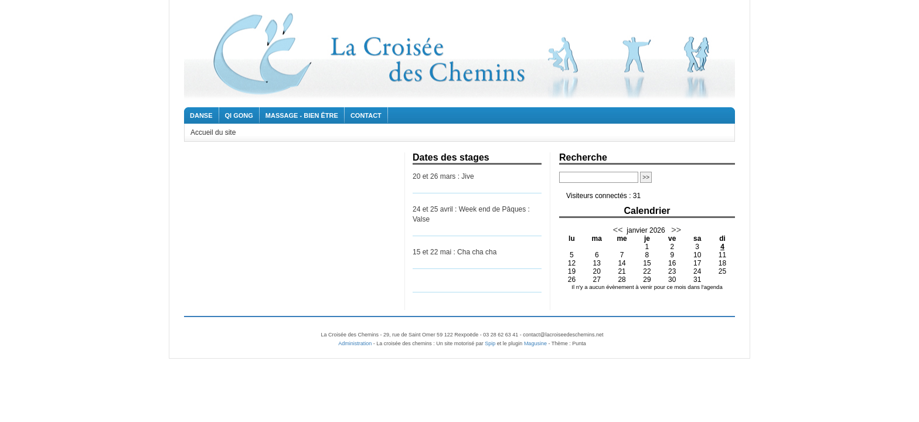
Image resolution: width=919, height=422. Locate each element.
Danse (201, 115)
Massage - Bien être (302, 115)
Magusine (535, 343)
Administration (355, 343)
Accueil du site (213, 132)
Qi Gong (239, 115)
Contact (366, 115)
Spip (490, 343)
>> (675, 229)
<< (618, 229)
